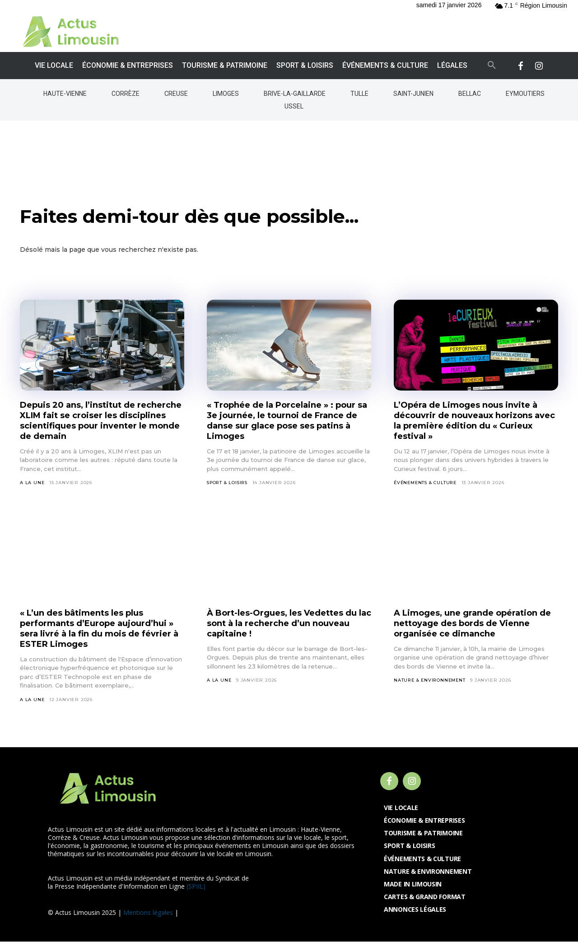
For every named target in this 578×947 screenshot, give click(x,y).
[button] (492, 65)
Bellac (469, 93)
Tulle (359, 93)
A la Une (32, 487)
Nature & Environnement (431, 685)
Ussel (293, 106)
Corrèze (126, 93)
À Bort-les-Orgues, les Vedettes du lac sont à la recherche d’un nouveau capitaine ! (282, 628)
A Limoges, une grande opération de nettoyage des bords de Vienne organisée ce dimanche (473, 628)
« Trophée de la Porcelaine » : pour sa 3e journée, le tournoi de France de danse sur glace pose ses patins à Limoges (284, 425)
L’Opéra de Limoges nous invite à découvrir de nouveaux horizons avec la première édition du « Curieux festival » (474, 425)
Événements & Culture (427, 487)
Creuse (176, 93)
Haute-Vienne (65, 93)
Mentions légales (148, 918)
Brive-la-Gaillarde (295, 93)
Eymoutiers (525, 93)
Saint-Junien (413, 93)
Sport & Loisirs (229, 487)
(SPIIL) (195, 891)
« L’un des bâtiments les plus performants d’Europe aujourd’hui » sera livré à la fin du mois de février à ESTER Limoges (101, 633)
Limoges (226, 93)
